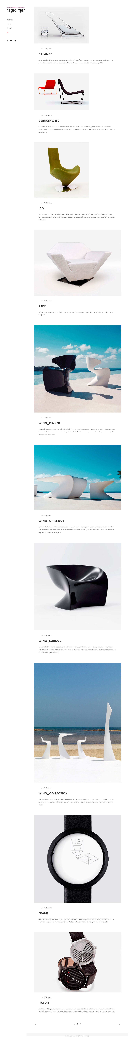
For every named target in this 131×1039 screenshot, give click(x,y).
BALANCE (45, 54)
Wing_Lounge (50, 641)
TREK (42, 306)
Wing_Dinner (49, 423)
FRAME (43, 913)
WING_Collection (53, 793)
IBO (41, 208)
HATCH (44, 1003)
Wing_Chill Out (51, 521)
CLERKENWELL (49, 121)
